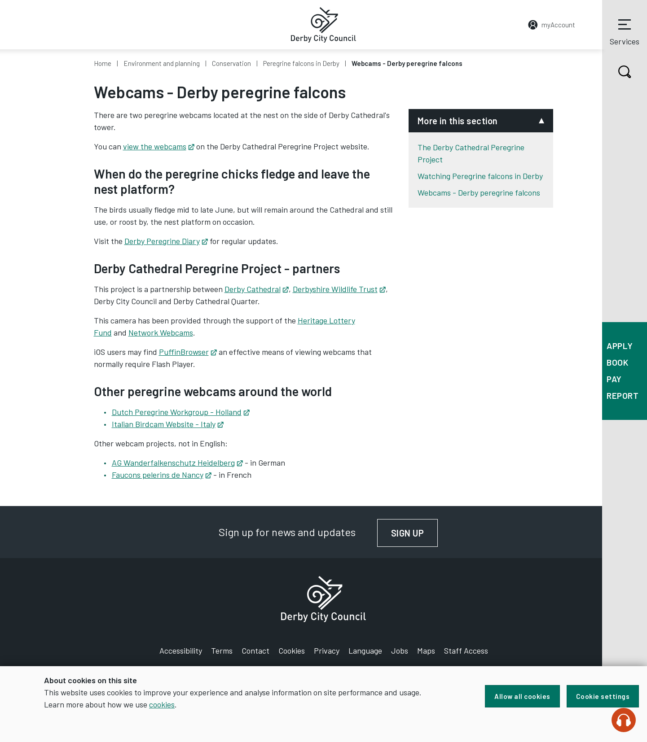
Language (365, 650)
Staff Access (466, 650)
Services (624, 31)
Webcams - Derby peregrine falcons (479, 192)
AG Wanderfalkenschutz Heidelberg (177, 462)
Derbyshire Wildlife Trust (339, 289)
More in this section (458, 120)
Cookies (291, 650)
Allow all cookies (522, 696)
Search (616, 72)
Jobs (399, 650)
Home (102, 63)
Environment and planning (161, 63)
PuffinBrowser (188, 352)
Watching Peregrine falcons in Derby (480, 176)
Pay (614, 379)
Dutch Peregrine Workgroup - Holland (181, 412)
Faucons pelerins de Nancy (161, 475)
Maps (426, 650)
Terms (222, 650)
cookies (162, 704)
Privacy (326, 650)
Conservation (231, 63)
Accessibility (180, 650)
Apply (620, 345)
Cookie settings (603, 696)
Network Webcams (160, 332)
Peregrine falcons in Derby (301, 63)
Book (617, 362)
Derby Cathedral (256, 289)
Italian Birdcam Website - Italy (168, 424)
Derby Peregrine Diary (166, 241)
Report (622, 395)
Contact (255, 650)
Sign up (414, 533)
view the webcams (158, 146)
